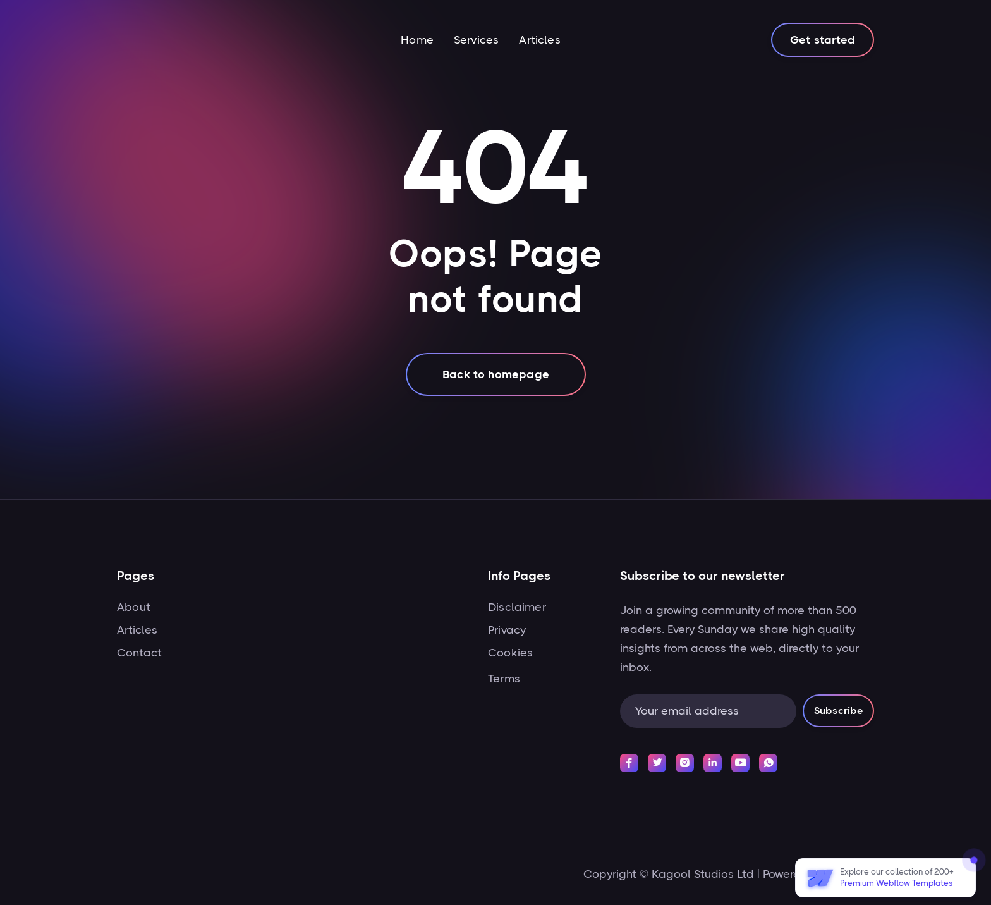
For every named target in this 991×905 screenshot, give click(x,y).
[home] (163, 39)
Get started (822, 40)
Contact (139, 652)
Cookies (510, 652)
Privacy (507, 630)
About (133, 607)
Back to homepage (495, 374)
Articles (539, 40)
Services (476, 40)
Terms (504, 678)
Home (417, 40)
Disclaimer (517, 607)
